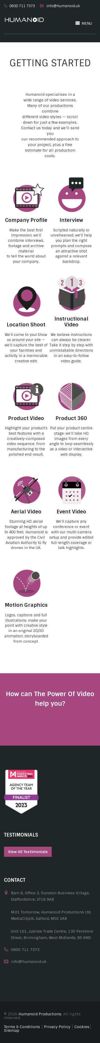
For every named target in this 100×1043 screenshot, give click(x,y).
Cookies (81, 1026)
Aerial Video (26, 511)
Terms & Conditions (22, 1026)
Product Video (26, 418)
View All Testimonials (28, 851)
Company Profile (26, 220)
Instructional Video (71, 321)
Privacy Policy (57, 1026)
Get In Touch (50, 717)
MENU (83, 23)
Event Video (71, 511)
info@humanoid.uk (63, 6)
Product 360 (71, 418)
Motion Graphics (26, 605)
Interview (71, 220)
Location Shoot (26, 324)
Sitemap (11, 1030)
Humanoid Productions (39, 1014)
